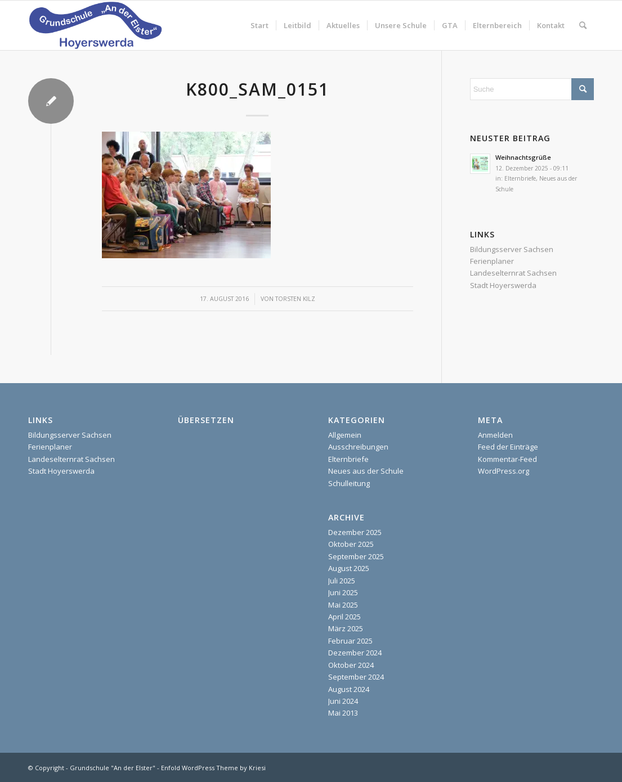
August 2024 (348, 689)
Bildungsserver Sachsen (511, 249)
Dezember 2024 (355, 653)
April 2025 (344, 617)
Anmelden (495, 435)
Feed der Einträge (508, 447)
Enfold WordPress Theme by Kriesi (213, 767)
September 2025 (356, 556)
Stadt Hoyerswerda (503, 285)
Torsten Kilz (295, 299)
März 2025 (345, 628)
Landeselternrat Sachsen (513, 273)
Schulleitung (349, 483)
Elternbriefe (520, 178)
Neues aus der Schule (366, 471)
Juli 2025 (341, 581)
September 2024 (356, 677)
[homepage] (95, 25)
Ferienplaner (492, 261)
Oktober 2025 (351, 544)
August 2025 (348, 568)
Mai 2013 (343, 713)
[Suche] (583, 25)
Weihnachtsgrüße (523, 157)
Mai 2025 (343, 605)
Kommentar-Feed (507, 459)
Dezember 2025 (355, 532)
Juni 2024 (343, 701)
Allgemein (344, 435)
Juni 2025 (343, 592)
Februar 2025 (350, 641)
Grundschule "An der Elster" (112, 767)
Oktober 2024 (351, 665)
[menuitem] (259, 25)
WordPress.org (503, 471)
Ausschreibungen (358, 447)
